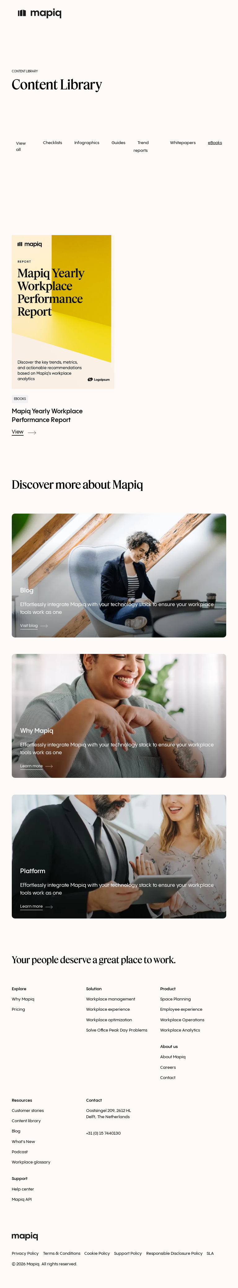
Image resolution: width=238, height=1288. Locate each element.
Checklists (52, 143)
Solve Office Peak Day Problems (116, 1030)
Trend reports (141, 147)
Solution (94, 989)
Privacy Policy (25, 1253)
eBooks (215, 143)
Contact (167, 1078)
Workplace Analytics (180, 1030)
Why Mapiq (23, 999)
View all (21, 146)
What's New (23, 1142)
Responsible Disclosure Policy (174, 1253)
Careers (168, 1067)
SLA (210, 1253)
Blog (16, 1131)
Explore (19, 989)
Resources (22, 1100)
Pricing (18, 1009)
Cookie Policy (97, 1253)
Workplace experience (108, 1009)
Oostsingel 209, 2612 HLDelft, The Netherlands (108, 1114)
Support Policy (128, 1253)
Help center (23, 1189)
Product (168, 989)
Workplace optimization (109, 1020)
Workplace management (110, 999)
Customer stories (28, 1111)
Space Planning (175, 999)
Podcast (20, 1152)
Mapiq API (22, 1199)
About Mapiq (173, 1057)
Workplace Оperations (182, 1020)
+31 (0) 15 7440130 (103, 1133)
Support (20, 1179)
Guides (118, 143)
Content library (26, 1121)
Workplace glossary (31, 1162)
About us (169, 1047)
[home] (43, 13)
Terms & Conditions (61, 1253)
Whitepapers (183, 143)
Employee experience (181, 1009)
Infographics (86, 143)
